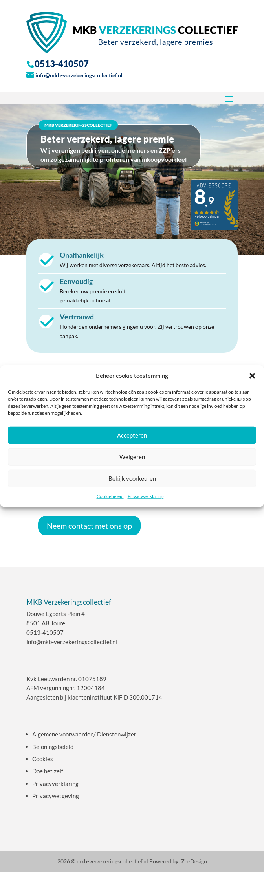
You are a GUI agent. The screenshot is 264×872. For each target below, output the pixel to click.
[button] (252, 376)
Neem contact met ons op (89, 525)
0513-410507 (45, 632)
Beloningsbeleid (52, 746)
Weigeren (132, 456)
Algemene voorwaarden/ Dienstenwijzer (84, 734)
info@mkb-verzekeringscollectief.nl (79, 75)
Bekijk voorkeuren (132, 478)
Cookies (42, 758)
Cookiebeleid (110, 496)
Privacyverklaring (146, 496)
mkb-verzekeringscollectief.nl (112, 861)
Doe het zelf (47, 771)
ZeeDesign (194, 861)
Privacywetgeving (55, 795)
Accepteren (132, 435)
